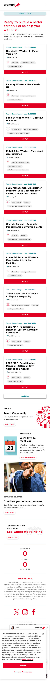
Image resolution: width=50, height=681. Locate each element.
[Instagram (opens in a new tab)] (25, 612)
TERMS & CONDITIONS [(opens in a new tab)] (25, 622)
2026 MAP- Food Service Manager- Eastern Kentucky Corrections (22, 330)
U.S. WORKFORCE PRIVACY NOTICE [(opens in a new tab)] (25, 624)
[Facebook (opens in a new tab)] (33, 612)
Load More (25, 396)
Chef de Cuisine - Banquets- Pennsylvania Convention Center (24, 225)
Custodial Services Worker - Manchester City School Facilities (22, 260)
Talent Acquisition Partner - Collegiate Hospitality (22, 295)
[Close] (43, 634)
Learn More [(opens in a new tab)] (9, 512)
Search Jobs (12, 537)
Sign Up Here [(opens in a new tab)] (9, 424)
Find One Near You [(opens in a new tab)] (28, 457)
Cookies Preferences (23, 672)
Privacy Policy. (27, 659)
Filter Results (25, 13)
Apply (25, 72)
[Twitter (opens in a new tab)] (16, 612)
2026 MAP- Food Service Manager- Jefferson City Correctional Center (20, 366)
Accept (23, 666)
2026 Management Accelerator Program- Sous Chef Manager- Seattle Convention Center (24, 191)
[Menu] (45, 5)
